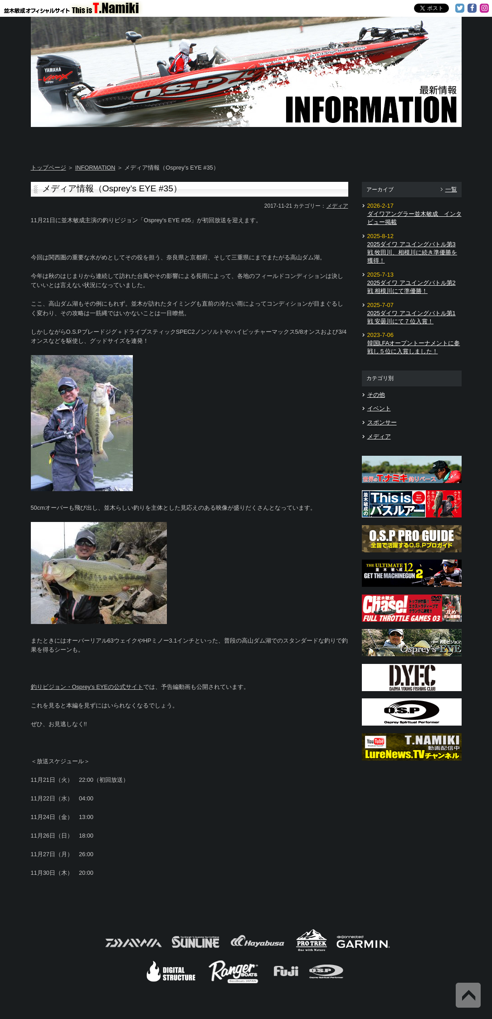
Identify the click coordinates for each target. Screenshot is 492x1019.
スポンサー (382, 422)
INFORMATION (95, 167)
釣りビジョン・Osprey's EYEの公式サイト (87, 686)
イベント (379, 408)
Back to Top (468, 995)
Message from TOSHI (283, 140)
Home (66, 140)
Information (425, 140)
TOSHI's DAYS (211, 140)
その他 (376, 394)
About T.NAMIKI (138, 140)
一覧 (451, 189)
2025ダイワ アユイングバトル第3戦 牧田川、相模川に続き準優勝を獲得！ (412, 252)
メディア (337, 206)
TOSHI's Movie (354, 140)
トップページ (48, 167)
